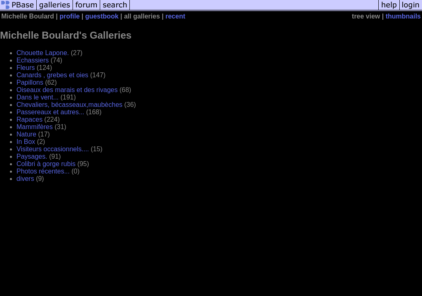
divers (25, 178)
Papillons (29, 82)
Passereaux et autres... (50, 112)
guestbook (102, 16)
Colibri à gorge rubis (45, 163)
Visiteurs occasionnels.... (52, 149)
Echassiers (32, 60)
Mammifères (34, 126)
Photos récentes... (43, 171)
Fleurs (25, 67)
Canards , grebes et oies (52, 75)
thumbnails (403, 16)
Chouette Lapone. (42, 52)
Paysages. (31, 156)
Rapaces (29, 119)
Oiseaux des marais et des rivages (66, 89)
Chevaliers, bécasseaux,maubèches (69, 104)
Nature (26, 134)
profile (69, 16)
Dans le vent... (37, 97)
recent (175, 16)
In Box (25, 141)
